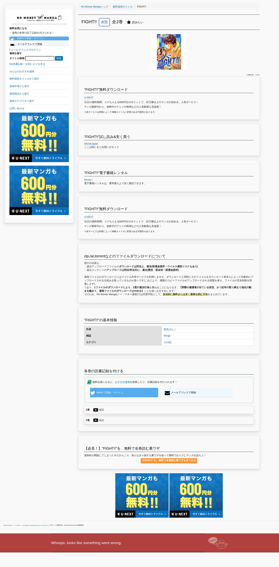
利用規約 (32, 526)
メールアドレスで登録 (25, 44)
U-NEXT (89, 97)
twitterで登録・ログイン (26, 38)
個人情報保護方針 (26, 526)
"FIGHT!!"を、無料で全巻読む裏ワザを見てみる (169, 461)
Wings (167, 335)
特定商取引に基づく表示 (39, 526)
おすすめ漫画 (122, 382)
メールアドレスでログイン (25, 49)
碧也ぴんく (170, 329)
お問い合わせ (46, 526)
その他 (167, 342)
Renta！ (88, 179)
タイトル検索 (16, 58)
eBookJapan (91, 143)
